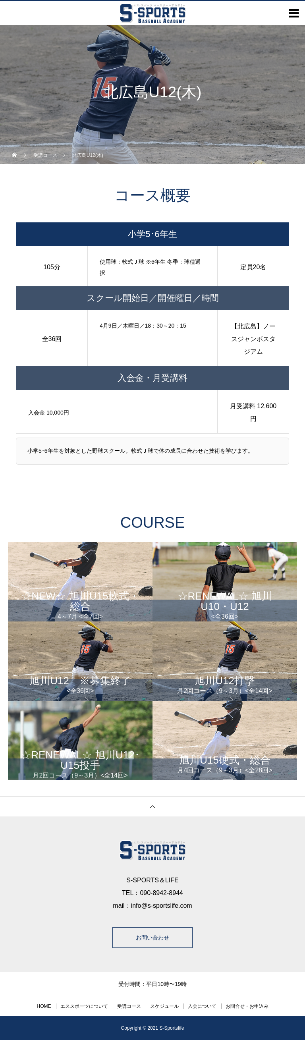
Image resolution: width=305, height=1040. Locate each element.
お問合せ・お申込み (247, 1006)
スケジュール (164, 1006)
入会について (202, 1006)
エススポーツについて (84, 1006)
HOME (44, 1006)
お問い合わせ (152, 937)
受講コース (129, 1006)
